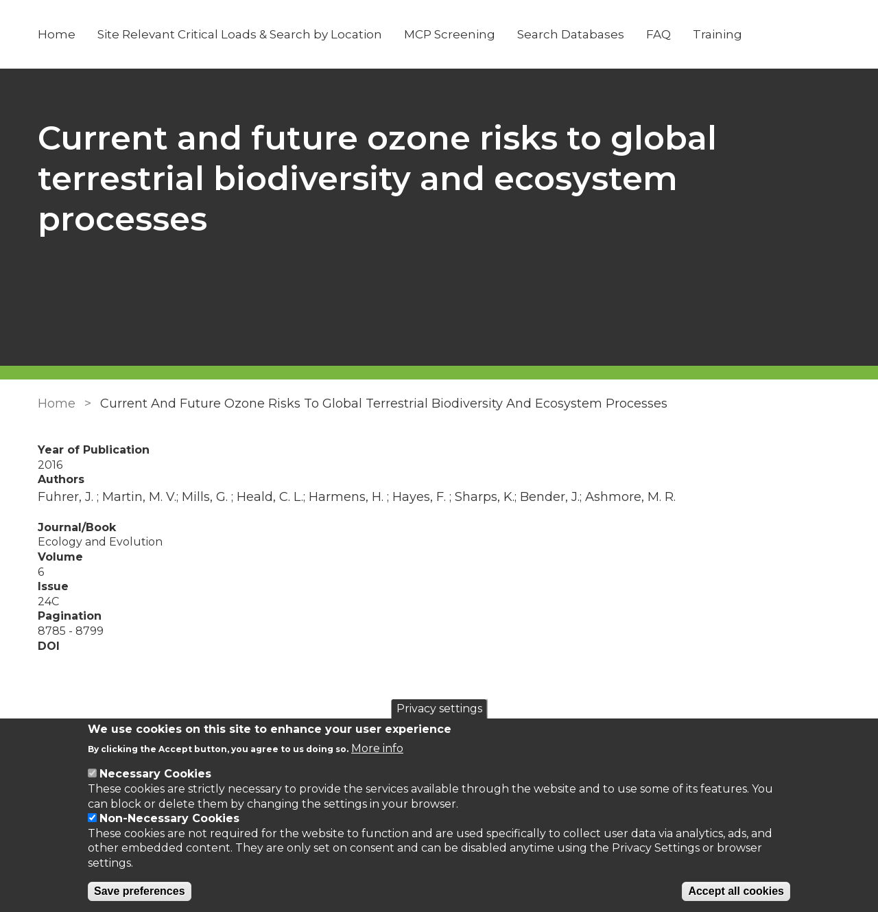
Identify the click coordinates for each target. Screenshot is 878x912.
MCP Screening (449, 34)
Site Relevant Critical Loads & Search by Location (239, 34)
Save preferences (139, 891)
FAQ (658, 34)
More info (377, 748)
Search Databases (570, 34)
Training (717, 34)
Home (56, 34)
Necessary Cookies (155, 773)
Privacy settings (439, 708)
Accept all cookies (736, 891)
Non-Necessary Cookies (169, 818)
